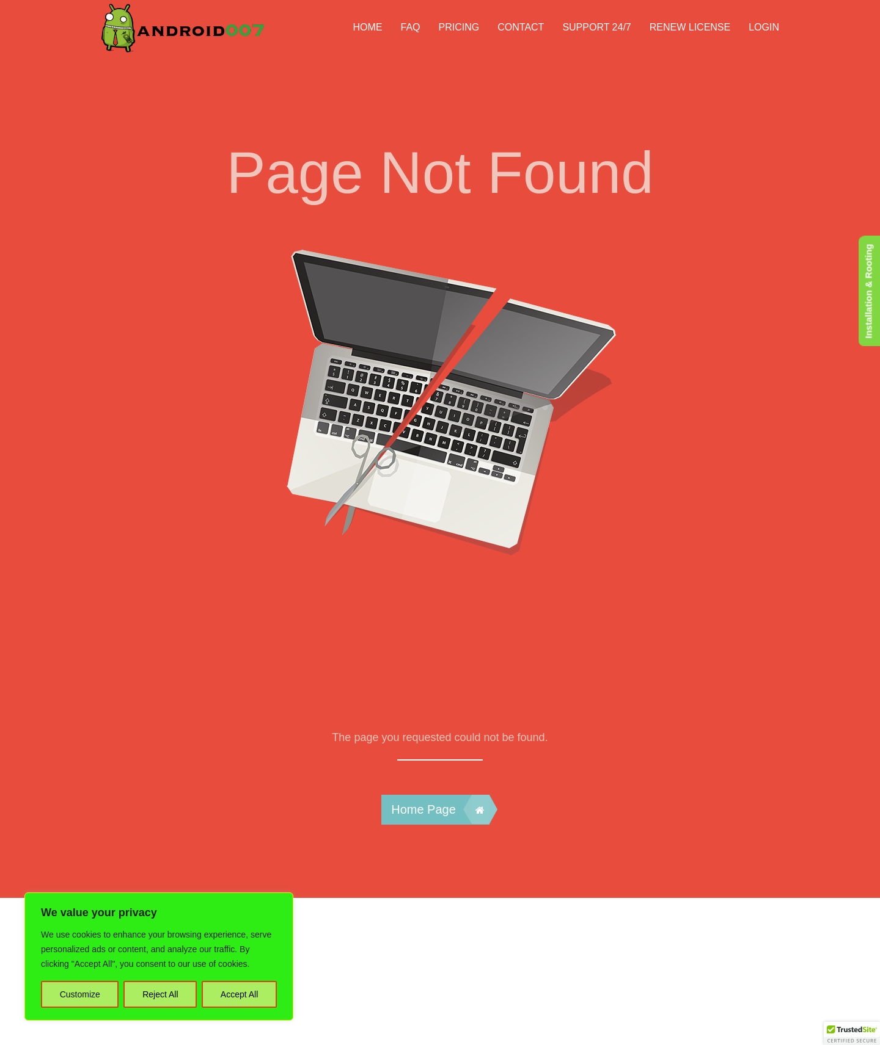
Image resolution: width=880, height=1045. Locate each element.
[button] (852, 1033)
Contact (520, 27)
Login (764, 27)
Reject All (160, 994)
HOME (368, 27)
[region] (158, 956)
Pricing (459, 27)
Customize (80, 994)
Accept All (239, 994)
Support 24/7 (596, 27)
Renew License (690, 27)
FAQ (410, 27)
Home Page (440, 809)
